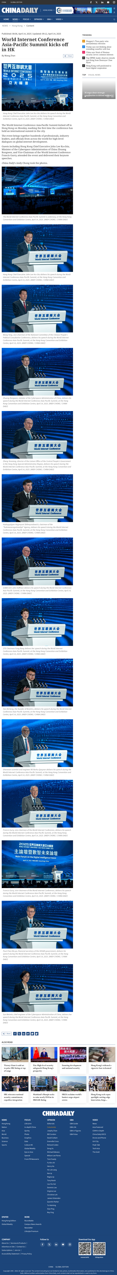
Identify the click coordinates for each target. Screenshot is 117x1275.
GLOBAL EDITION (16, 2)
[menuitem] (48, 10)
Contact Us (21, 1245)
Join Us (17, 1249)
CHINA (4, 2)
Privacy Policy (26, 1252)
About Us (5, 1242)
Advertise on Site (8, 1245)
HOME (6, 19)
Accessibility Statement (10, 1252)
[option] (98, 89)
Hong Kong (17, 25)
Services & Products (18, 1242)
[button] (86, 96)
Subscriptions (7, 1249)
